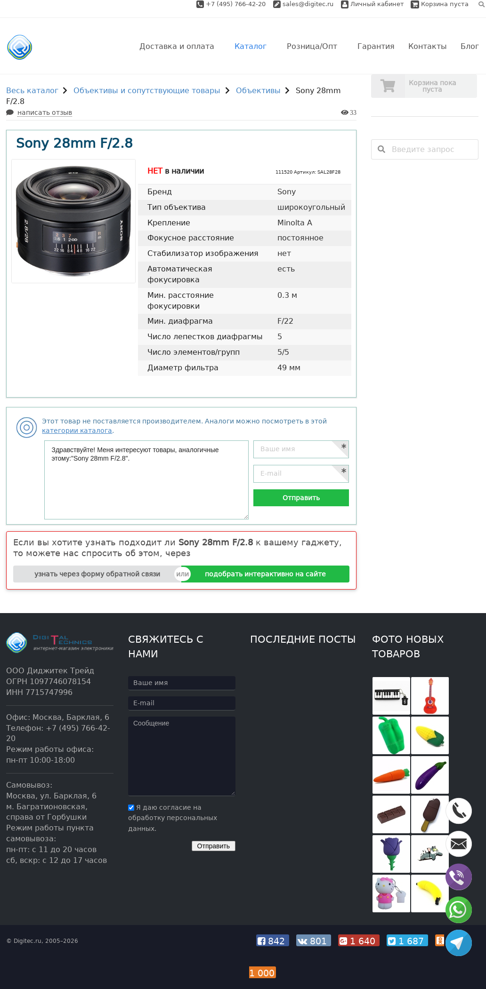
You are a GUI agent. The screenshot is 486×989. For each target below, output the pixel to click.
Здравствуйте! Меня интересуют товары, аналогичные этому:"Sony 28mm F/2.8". (146, 479)
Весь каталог (32, 90)
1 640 (359, 941)
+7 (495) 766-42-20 (236, 4)
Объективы (258, 90)
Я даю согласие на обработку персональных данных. (172, 818)
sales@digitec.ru (308, 4)
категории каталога (77, 430)
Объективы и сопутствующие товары (146, 90)
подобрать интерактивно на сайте (265, 574)
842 (273, 941)
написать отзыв (44, 112)
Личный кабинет (372, 4)
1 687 (407, 941)
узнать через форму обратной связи (97, 574)
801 (314, 941)
